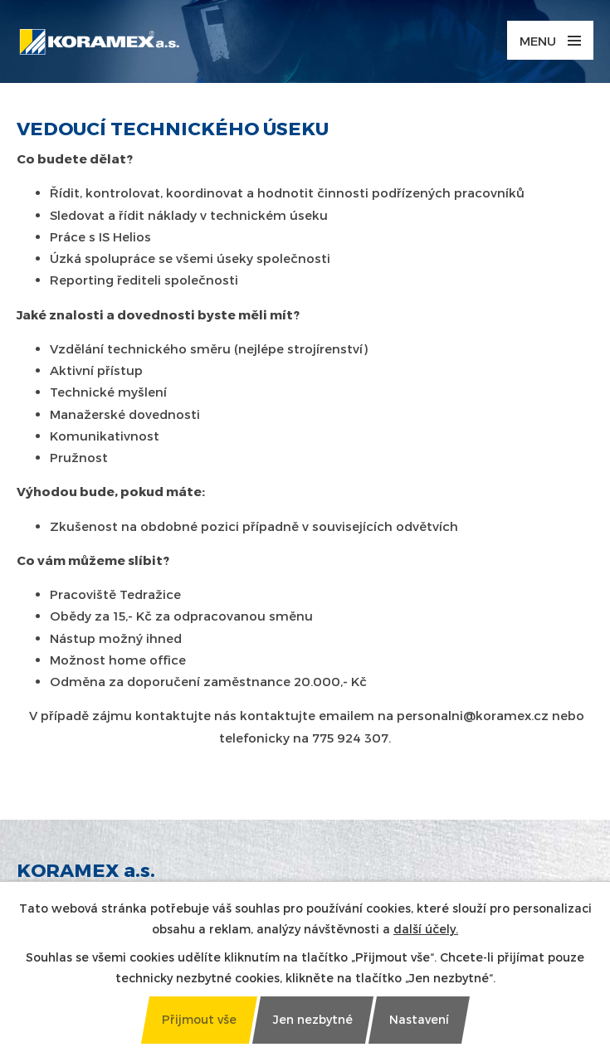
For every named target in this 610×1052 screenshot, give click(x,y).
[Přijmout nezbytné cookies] (312, 1020)
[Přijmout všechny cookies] (198, 1020)
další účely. (425, 929)
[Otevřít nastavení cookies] (418, 1020)
